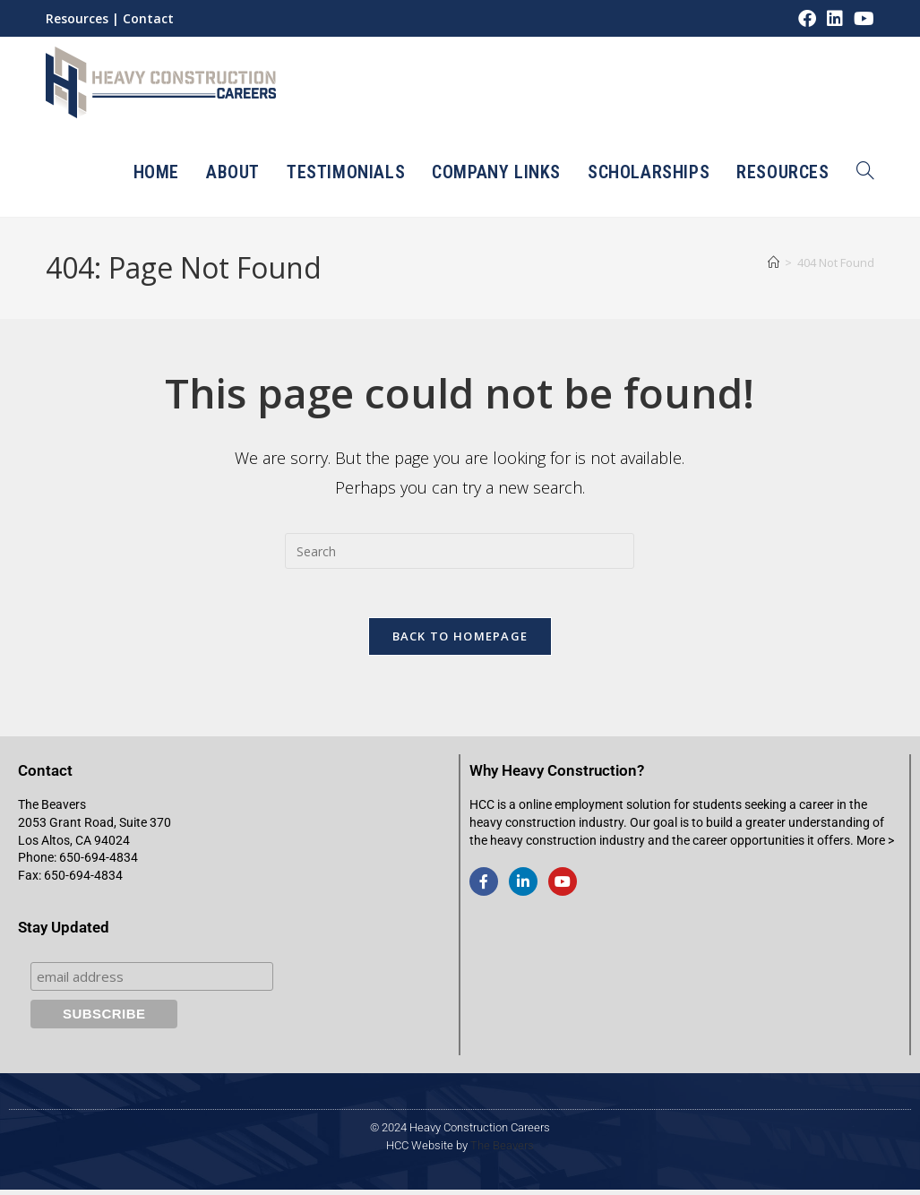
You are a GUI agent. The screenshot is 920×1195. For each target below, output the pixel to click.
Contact (148, 18)
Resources (77, 18)
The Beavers (502, 1150)
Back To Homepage (460, 641)
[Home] (773, 262)
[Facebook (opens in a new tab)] (807, 19)
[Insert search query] (459, 551)
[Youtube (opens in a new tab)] (861, 19)
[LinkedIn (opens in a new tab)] (834, 19)
